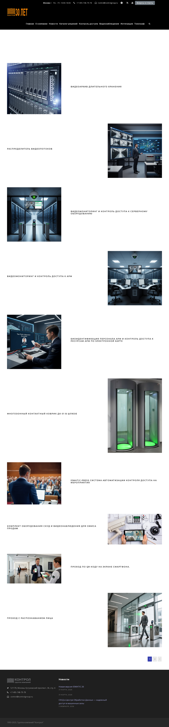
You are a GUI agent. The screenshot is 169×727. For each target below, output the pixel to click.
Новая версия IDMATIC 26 (71, 686)
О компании (41, 24)
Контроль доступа (88, 24)
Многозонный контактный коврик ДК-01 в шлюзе (42, 414)
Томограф (139, 24)
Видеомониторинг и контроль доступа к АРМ (39, 276)
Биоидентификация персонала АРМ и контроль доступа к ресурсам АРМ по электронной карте (112, 340)
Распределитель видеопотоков (29, 149)
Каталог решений (68, 24)
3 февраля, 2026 (66, 706)
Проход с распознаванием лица (30, 618)
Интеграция (127, 24)
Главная (30, 24)
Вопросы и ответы (145, 3)
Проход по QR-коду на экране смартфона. (100, 567)
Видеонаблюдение (109, 24)
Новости (53, 24)
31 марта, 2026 (65, 690)
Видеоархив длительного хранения (96, 87)
